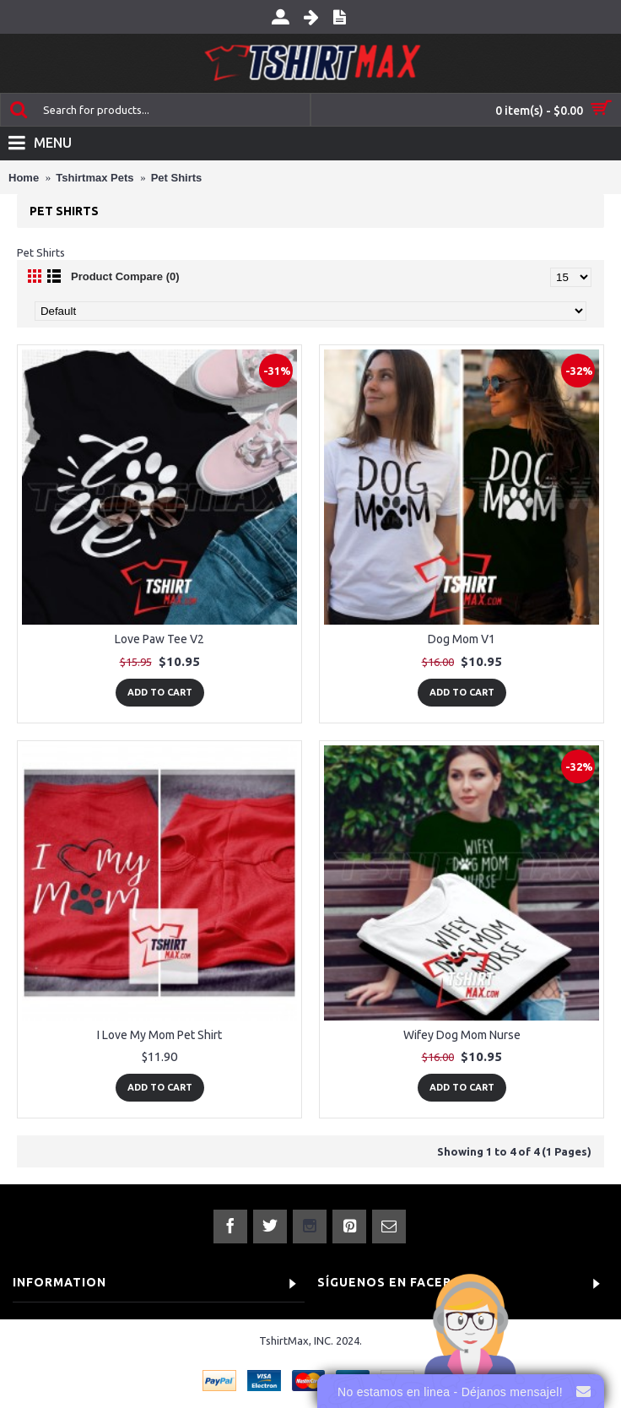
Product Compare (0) (125, 276)
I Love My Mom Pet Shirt (159, 1035)
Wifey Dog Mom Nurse (462, 1035)
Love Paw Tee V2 (159, 639)
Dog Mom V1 (461, 639)
